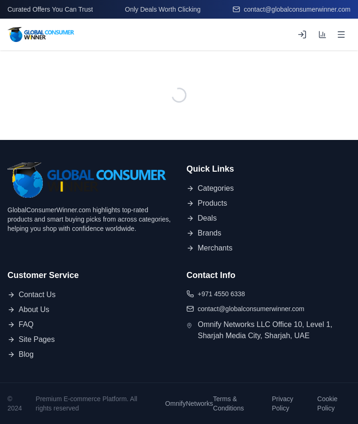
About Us (28, 309)
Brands (203, 233)
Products (206, 203)
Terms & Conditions (228, 403)
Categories (210, 188)
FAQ (20, 324)
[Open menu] (341, 34)
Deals (201, 218)
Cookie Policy (327, 403)
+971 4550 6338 (215, 294)
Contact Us (31, 295)
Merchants (209, 248)
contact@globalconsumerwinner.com (292, 9)
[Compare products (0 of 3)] (322, 34)
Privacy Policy (282, 403)
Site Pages (31, 339)
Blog (20, 354)
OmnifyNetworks (189, 403)
